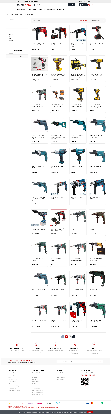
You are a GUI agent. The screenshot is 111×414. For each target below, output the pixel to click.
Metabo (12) (11, 36)
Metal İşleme (35, 381)
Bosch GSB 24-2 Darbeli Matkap (57, 198)
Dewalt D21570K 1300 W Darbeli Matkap (96, 259)
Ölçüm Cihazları (36, 388)
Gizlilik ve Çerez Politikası (14, 390)
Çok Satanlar (33, 9)
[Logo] (23, 5)
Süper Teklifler (51, 9)
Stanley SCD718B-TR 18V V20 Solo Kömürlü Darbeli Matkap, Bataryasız (96, 76)
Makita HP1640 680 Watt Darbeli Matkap (38, 290)
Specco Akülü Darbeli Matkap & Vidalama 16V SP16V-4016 (39, 75)
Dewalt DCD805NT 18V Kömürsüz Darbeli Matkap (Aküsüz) (77, 106)
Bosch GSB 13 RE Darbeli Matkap (96, 198)
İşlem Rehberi (60, 379)
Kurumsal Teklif (61, 9)
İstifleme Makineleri (37, 392)
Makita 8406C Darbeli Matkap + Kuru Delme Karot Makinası (58, 137)
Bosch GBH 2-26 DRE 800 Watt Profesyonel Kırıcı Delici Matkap (78, 45)
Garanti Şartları (12, 381)
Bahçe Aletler (35, 375)
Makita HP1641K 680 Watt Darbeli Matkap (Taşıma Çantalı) (38, 199)
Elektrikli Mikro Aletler (38, 394)
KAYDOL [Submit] (99, 361)
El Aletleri (34, 383)
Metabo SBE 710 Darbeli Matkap (57, 259)
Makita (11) (11, 38)
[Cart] (89, 4)
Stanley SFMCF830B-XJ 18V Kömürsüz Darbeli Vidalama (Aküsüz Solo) (58, 76)
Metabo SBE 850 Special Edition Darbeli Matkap (77, 259)
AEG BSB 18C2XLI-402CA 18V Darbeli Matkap (57, 105)
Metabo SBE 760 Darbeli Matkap (57, 290)
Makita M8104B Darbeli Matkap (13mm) (95, 321)
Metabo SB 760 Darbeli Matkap (76, 228)
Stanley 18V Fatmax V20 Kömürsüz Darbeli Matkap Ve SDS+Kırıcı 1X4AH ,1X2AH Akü (78, 76)
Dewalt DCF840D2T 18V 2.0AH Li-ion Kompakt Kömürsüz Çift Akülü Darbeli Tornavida (97, 106)
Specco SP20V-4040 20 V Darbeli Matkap (96, 44)
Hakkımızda (11, 372)
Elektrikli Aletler (36, 372)
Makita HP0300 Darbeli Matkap (76, 167)
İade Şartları (11, 383)
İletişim (10, 377)
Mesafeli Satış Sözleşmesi (14, 386)
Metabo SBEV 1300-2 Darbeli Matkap (39, 321)
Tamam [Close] (90, 412)
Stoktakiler (37, 20)
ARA (71, 4)
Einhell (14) (11, 34)
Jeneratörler (35, 377)
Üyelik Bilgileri (60, 372)
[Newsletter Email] (76, 361)
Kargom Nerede (61, 377)
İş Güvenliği (35, 379)
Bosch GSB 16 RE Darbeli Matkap (77, 198)
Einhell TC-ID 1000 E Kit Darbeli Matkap (57, 44)
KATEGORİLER (21, 9)
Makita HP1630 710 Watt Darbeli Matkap (96, 136)
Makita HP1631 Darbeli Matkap (95, 167)
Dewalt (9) (11, 40)
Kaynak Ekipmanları (37, 390)
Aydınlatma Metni (12, 388)
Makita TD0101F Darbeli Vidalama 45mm (57, 167)
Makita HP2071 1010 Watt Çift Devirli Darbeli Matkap (38, 167)
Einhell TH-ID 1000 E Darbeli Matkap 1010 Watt (39, 44)
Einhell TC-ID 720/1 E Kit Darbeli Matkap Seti (77, 321)
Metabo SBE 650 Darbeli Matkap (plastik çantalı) (38, 105)
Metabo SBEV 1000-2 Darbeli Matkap (58, 321)
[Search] (54, 4)
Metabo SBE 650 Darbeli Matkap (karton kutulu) (96, 290)
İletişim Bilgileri (60, 375)
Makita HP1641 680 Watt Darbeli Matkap (77, 136)
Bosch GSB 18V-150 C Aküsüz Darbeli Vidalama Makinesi (39, 228)
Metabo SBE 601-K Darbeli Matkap (38, 259)
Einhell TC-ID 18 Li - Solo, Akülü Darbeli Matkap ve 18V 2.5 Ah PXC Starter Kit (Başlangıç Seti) (58, 229)
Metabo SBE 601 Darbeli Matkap (96, 228)
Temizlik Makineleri (37, 386)
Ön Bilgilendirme (12, 379)
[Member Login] (83, 4)
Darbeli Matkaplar (29, 14)
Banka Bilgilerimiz (12, 375)
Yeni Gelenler (42, 9)
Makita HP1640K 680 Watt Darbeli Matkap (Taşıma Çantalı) (38, 137)
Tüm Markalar (23, 56)
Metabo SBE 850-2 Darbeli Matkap (77, 290)
